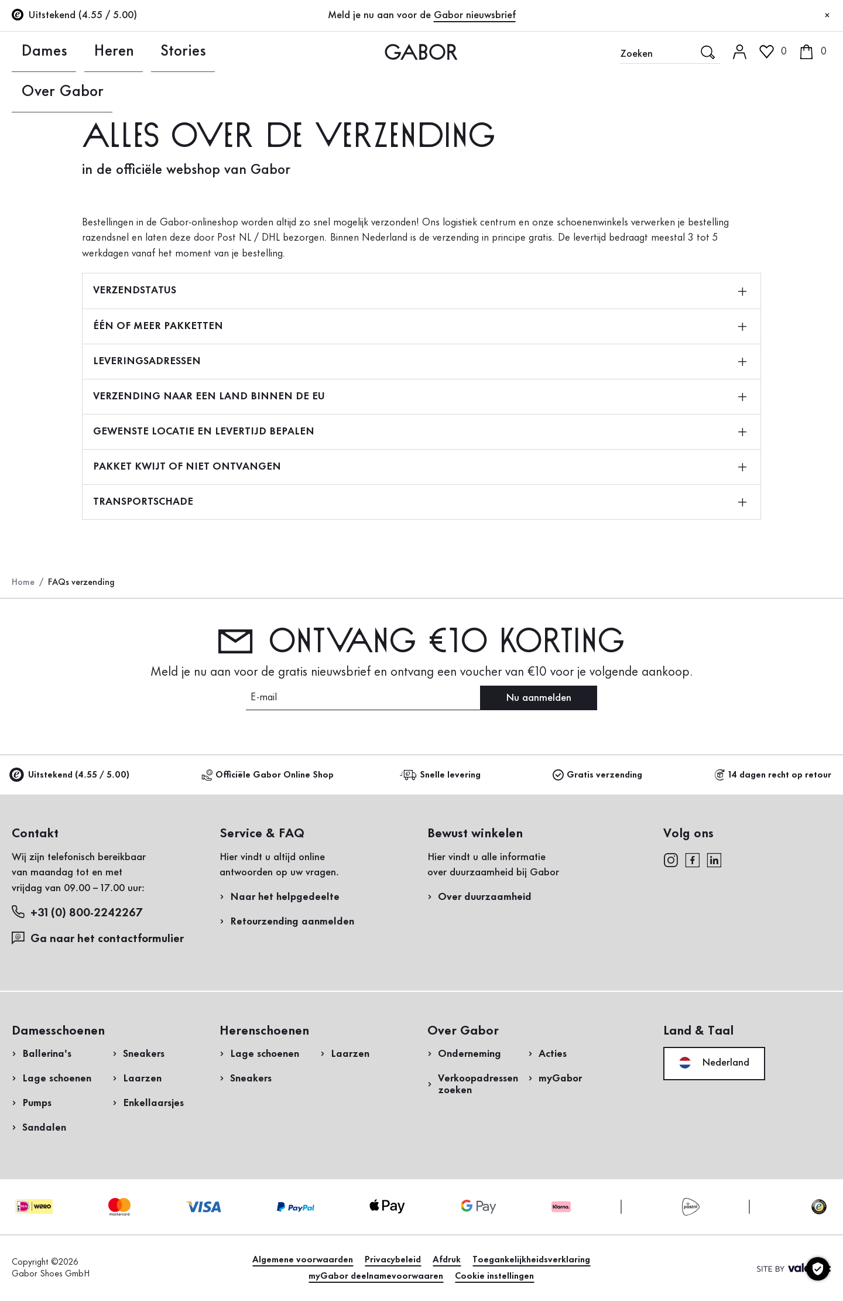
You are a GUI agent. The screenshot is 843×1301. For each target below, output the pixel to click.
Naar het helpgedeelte (285, 897)
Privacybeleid (393, 1260)
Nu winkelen (791, 335)
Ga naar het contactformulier (99, 938)
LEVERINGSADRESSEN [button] (419, 361)
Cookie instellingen (494, 1276)
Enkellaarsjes (153, 1103)
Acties (553, 1054)
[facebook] (693, 860)
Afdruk (447, 1260)
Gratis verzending (597, 774)
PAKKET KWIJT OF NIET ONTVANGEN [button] (419, 466)
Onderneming (469, 1054)
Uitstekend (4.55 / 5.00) (70, 775)
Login (770, 102)
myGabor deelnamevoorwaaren (376, 1276)
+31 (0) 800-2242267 (77, 912)
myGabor (560, 1078)
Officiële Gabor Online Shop (267, 774)
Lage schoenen (56, 1078)
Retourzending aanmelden (703, 236)
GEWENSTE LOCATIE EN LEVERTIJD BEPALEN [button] (419, 431)
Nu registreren (797, 155)
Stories (146, 51)
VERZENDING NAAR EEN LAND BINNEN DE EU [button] (419, 396)
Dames (28, 51)
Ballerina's (46, 1054)
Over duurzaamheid (485, 897)
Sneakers (144, 1054)
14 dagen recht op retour (772, 774)
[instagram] (670, 860)
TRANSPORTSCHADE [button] (419, 501)
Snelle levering (442, 774)
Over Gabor (220, 51)
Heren (86, 51)
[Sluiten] (827, 16)
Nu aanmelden (538, 698)
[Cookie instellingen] (818, 1269)
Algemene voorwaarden (302, 1260)
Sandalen (44, 1127)
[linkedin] (714, 860)
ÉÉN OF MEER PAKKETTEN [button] (419, 326)
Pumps (37, 1103)
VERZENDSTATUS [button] (419, 290)
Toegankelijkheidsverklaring (531, 1260)
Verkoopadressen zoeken (478, 1084)
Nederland (714, 1063)
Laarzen (142, 1078)
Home (23, 582)
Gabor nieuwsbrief (475, 15)
